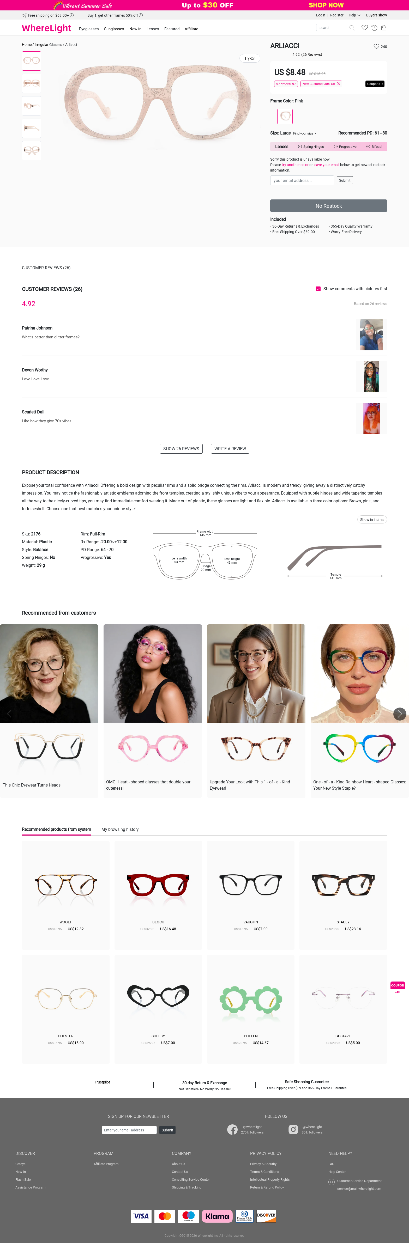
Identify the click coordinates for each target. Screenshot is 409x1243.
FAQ (331, 1163)
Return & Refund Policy (267, 1187)
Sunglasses (114, 28)
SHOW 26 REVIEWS (181, 448)
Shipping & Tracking (186, 1187)
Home (27, 44)
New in (135, 28)
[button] (399, 714)
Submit (345, 180)
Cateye (20, 1163)
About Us (178, 1163)
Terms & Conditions (264, 1171)
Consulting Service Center (191, 1179)
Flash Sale (23, 1179)
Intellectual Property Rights (270, 1179)
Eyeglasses (89, 28)
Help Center (337, 1171)
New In (20, 1171)
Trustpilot (102, 1082)
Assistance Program (30, 1187)
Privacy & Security (263, 1163)
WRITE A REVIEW (230, 448)
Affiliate (191, 28)
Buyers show (376, 15)
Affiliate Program (106, 1163)
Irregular (42, 44)
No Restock (329, 205)
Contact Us (180, 1171)
